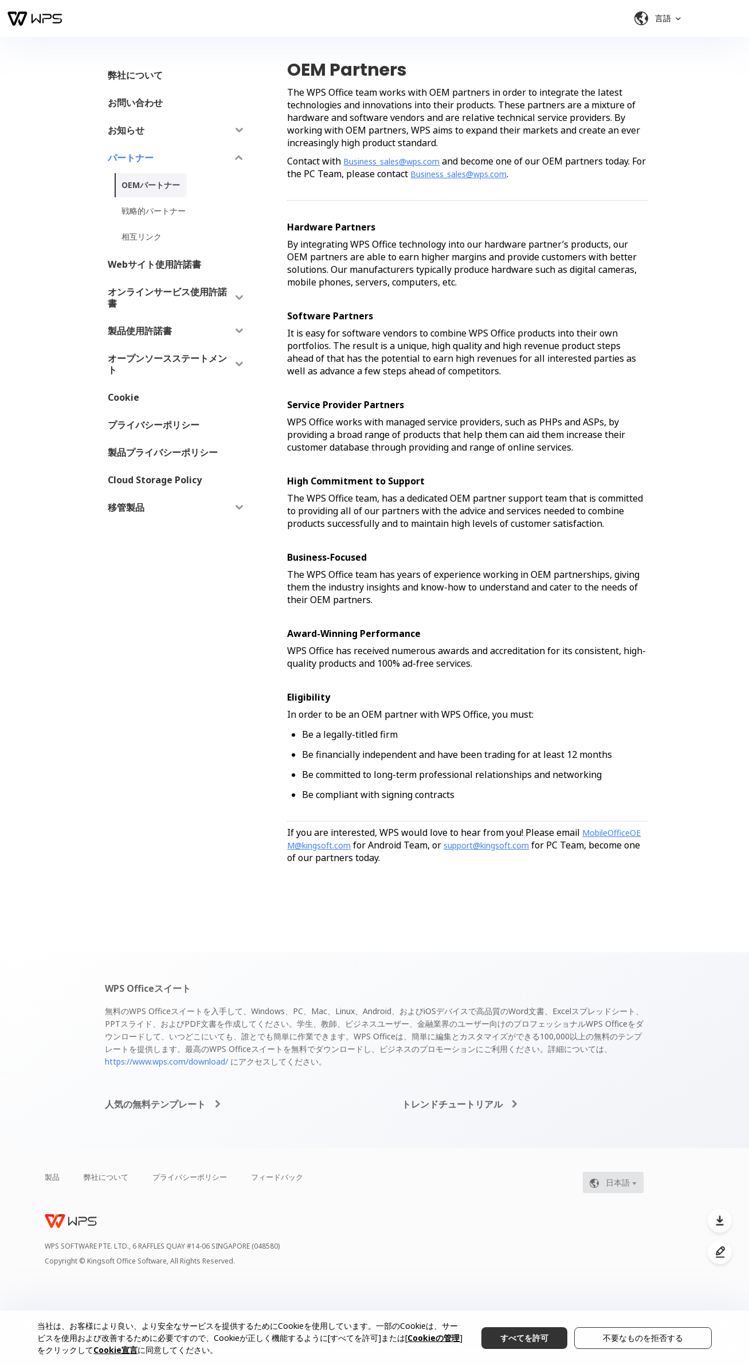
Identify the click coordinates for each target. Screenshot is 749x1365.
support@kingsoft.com (486, 845)
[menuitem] (175, 75)
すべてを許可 (524, 1337)
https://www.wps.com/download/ (166, 1061)
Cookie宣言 (115, 1349)
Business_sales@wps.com (391, 161)
